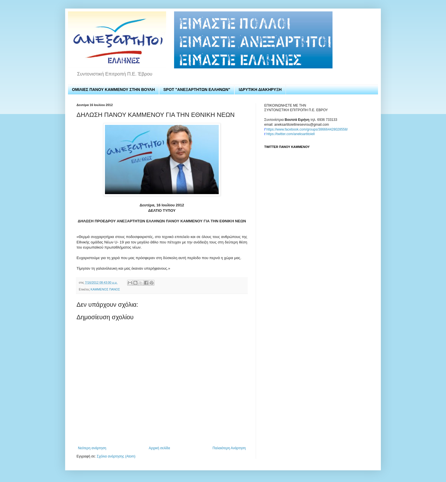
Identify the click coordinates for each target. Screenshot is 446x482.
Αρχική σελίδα (159, 448)
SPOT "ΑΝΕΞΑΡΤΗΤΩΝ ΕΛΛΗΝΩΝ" (196, 89)
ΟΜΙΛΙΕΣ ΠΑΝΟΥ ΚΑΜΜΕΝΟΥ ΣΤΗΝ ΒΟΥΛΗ (113, 89)
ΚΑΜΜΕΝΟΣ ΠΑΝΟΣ (105, 289)
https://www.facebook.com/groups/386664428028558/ (307, 129)
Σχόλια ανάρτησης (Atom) (116, 456)
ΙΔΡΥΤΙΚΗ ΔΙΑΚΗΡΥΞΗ (260, 89)
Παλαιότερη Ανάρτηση (229, 448)
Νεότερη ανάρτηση (92, 448)
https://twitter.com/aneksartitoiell (290, 134)
